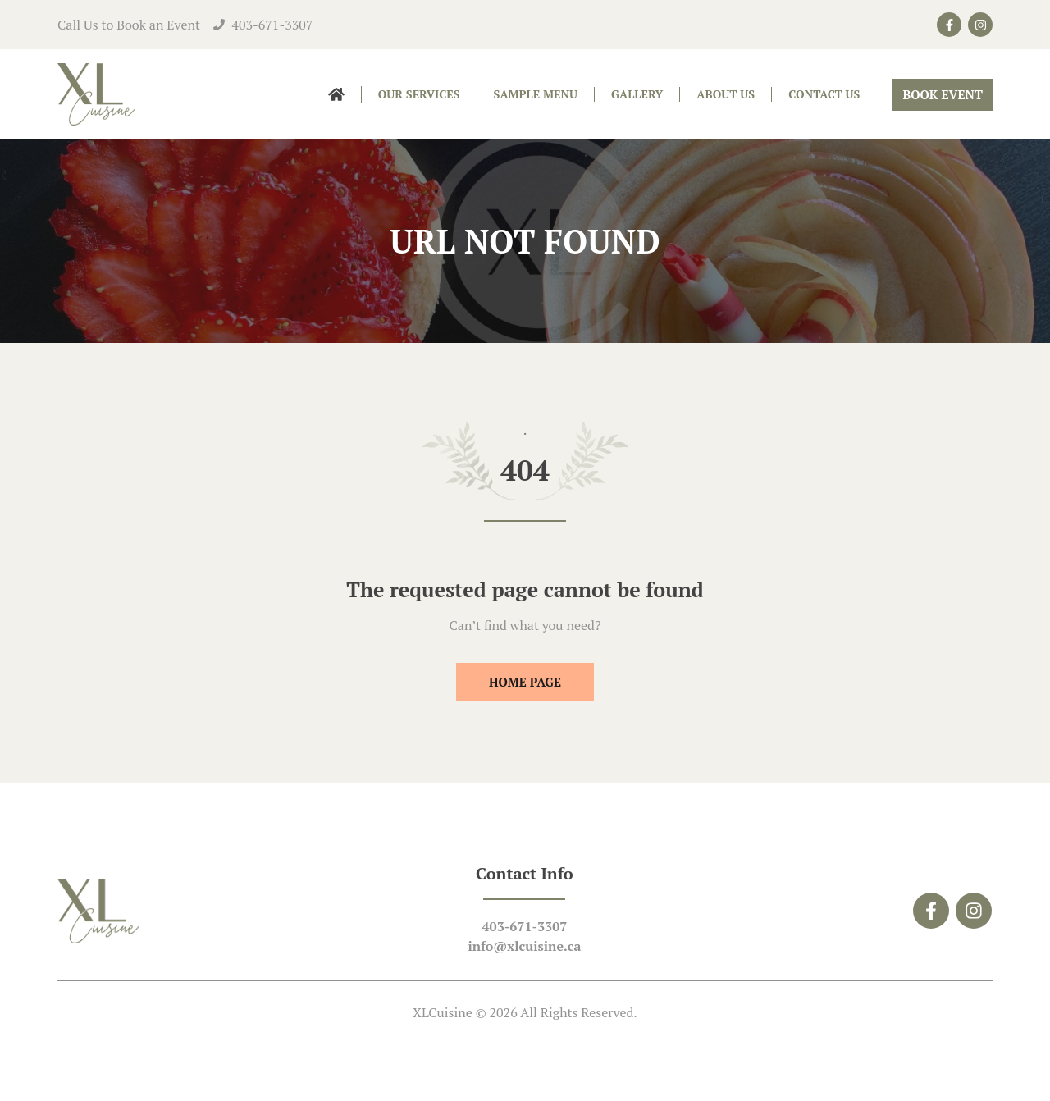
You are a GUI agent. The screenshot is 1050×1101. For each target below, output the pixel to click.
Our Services (419, 94)
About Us (725, 94)
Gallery (637, 94)
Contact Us (824, 94)
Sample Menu (536, 94)
